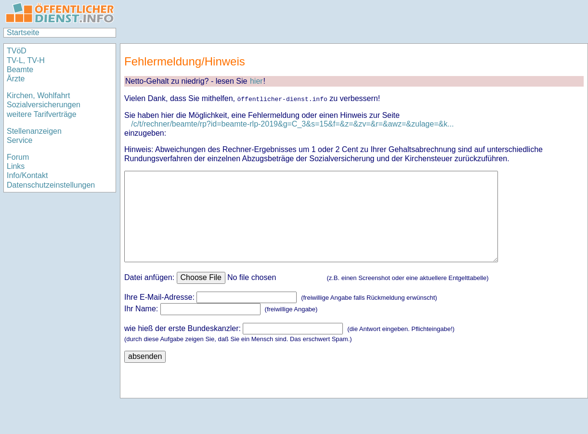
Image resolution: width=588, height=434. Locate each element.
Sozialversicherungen (43, 105)
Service (19, 140)
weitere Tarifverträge (42, 114)
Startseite (23, 32)
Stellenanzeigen (34, 131)
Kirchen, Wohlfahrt (38, 95)
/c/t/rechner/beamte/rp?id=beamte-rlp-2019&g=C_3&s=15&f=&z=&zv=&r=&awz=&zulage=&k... (292, 124)
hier (256, 81)
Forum (18, 157)
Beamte (20, 69)
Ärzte (16, 79)
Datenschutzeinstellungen (51, 185)
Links (16, 166)
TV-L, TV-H (26, 60)
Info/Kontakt (27, 175)
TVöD (16, 51)
